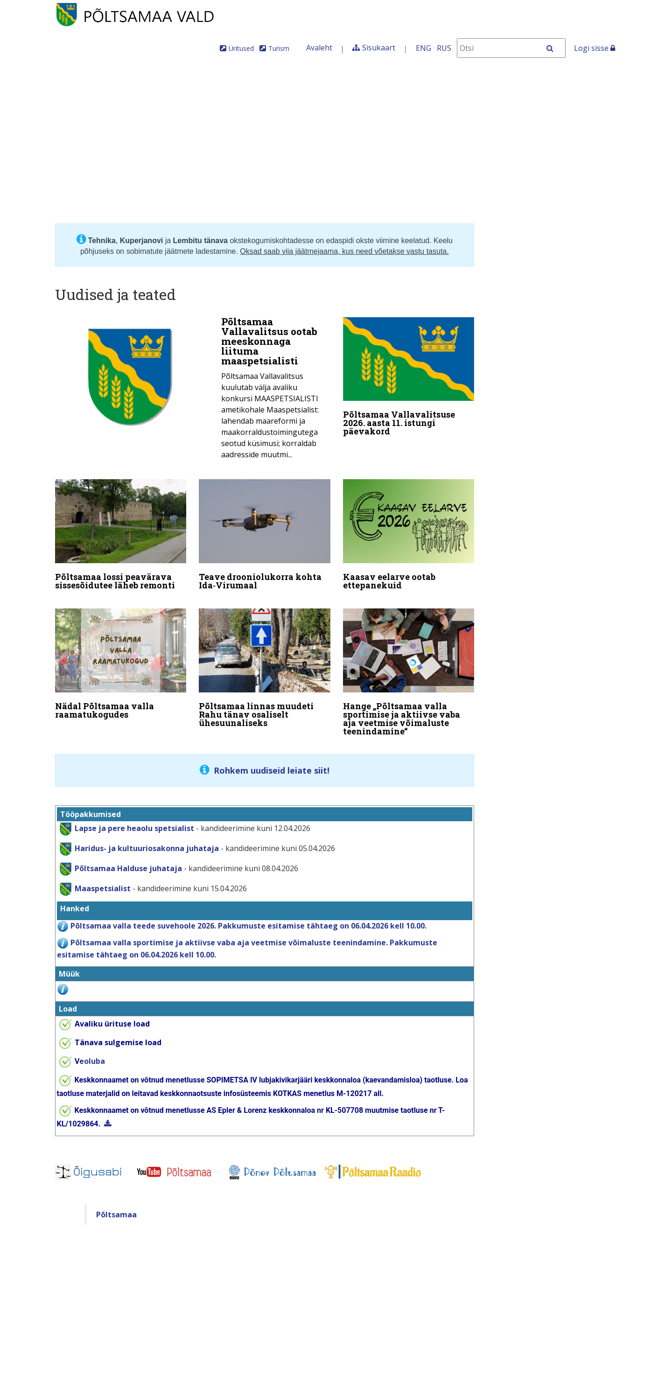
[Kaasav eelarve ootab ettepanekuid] (409, 533)
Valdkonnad (171, 81)
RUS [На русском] (444, 48)
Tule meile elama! (386, 81)
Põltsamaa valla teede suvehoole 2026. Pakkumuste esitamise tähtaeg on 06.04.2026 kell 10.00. (248, 919)
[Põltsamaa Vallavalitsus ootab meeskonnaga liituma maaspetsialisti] (192, 391)
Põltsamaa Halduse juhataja (128, 862)
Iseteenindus (472, 81)
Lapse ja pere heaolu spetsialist (134, 822)
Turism (278, 48)
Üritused (241, 48)
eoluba (90, 1054)
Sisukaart (378, 47)
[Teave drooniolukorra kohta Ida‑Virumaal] (264, 533)
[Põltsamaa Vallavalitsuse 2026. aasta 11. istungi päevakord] (409, 378)
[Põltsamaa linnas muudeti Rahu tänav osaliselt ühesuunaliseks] (264, 663)
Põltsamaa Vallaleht (558, 81)
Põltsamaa (116, 1208)
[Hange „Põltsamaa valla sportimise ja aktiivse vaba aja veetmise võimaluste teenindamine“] (409, 667)
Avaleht (319, 47)
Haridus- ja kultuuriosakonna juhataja (147, 842)
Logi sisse (594, 48)
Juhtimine (99, 81)
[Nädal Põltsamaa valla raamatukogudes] (121, 659)
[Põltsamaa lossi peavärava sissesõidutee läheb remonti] (121, 533)
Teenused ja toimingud (273, 81)
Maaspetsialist (102, 882)
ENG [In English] (423, 48)
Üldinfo (38, 81)
